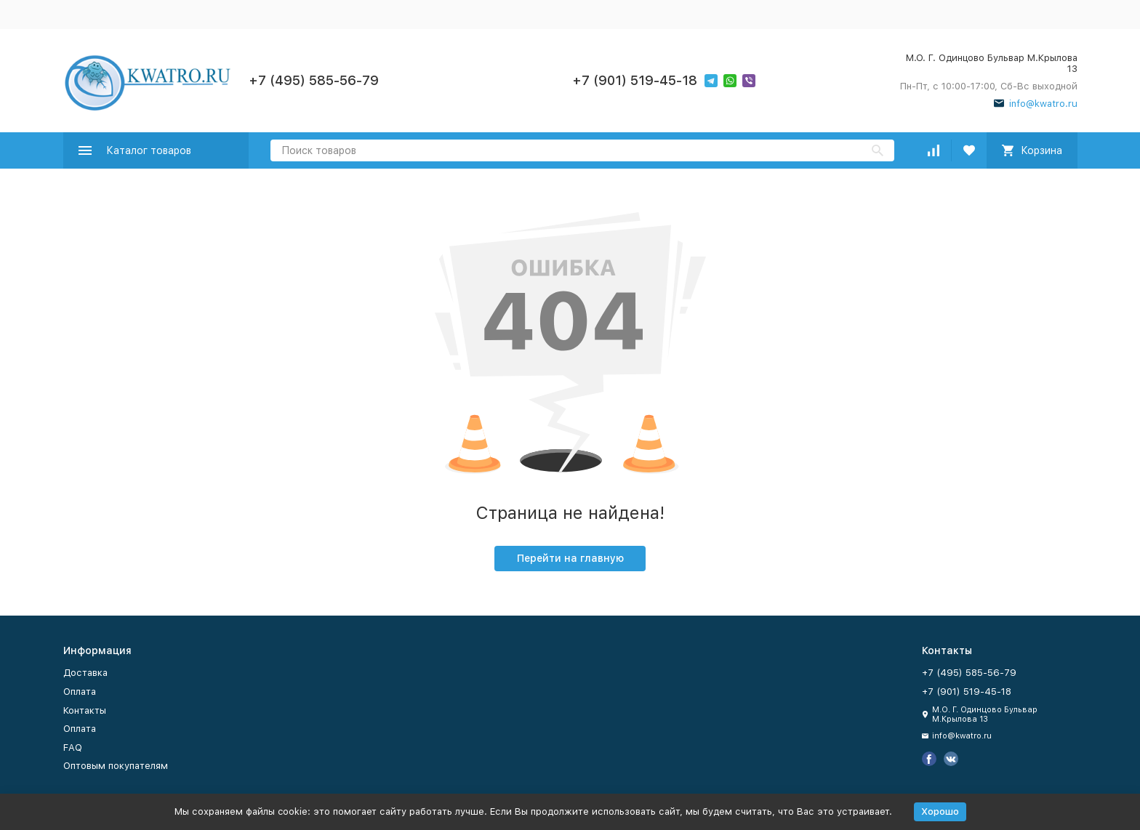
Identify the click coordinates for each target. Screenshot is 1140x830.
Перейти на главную (570, 558)
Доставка (85, 672)
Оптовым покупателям (115, 765)
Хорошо (940, 811)
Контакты (84, 710)
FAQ (72, 747)
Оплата (79, 691)
